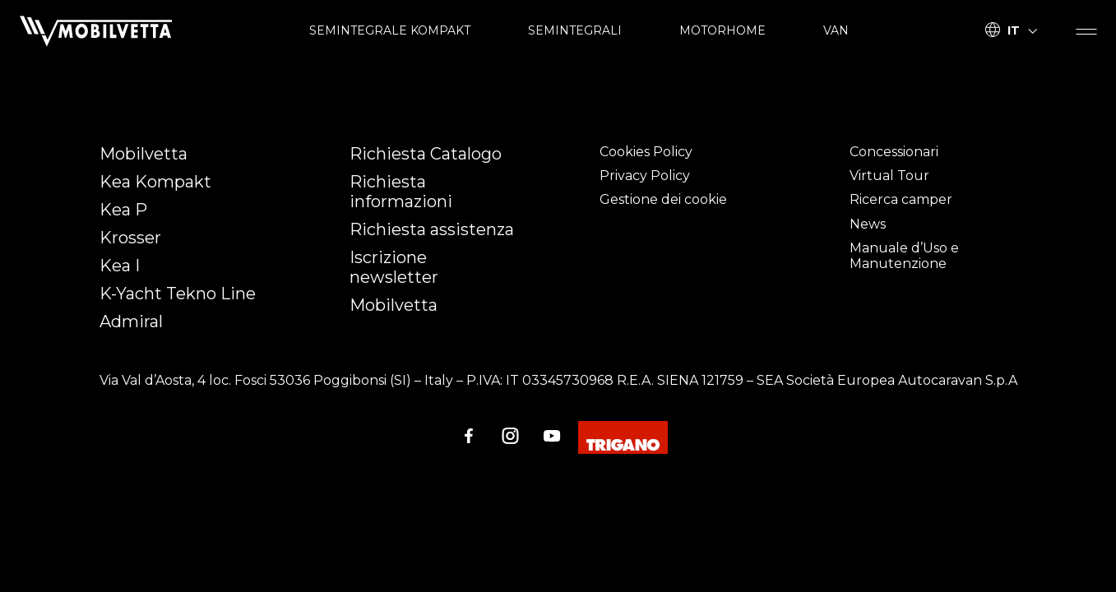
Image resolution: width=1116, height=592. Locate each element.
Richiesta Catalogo (426, 154)
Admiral (131, 321)
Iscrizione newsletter (394, 267)
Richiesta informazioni (401, 191)
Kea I (120, 265)
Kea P (123, 210)
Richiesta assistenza (432, 229)
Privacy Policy (645, 175)
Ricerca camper (901, 199)
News (868, 224)
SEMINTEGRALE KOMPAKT (389, 30)
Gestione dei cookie (663, 199)
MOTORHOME (722, 30)
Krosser (130, 237)
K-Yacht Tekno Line (178, 293)
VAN (836, 30)
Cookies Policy (646, 152)
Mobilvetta (144, 154)
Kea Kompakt (155, 182)
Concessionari (894, 152)
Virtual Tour (889, 175)
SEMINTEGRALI (575, 30)
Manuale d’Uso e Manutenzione (904, 255)
